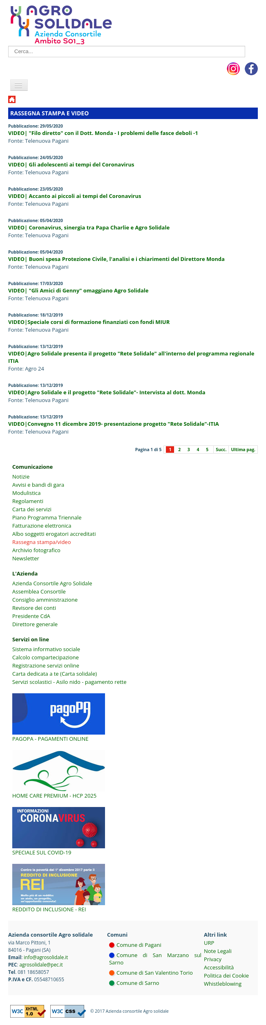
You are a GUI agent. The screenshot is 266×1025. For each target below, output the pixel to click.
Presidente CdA (31, 616)
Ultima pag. (243, 449)
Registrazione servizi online (45, 665)
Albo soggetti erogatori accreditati (54, 533)
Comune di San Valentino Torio (154, 972)
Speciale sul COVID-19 (42, 852)
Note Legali (218, 951)
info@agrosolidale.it (46, 957)
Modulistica (26, 493)
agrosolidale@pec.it (41, 964)
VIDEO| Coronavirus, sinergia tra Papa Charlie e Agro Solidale (89, 227)
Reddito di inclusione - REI (49, 909)
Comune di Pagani (138, 945)
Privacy (212, 959)
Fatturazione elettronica (42, 525)
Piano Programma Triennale (47, 517)
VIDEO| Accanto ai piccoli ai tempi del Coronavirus (74, 196)
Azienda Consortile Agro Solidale (52, 583)
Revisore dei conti (34, 607)
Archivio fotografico (36, 550)
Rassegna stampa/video (41, 542)
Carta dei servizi (31, 509)
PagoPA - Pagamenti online (50, 738)
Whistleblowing (222, 983)
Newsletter (25, 558)
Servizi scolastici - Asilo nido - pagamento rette (69, 682)
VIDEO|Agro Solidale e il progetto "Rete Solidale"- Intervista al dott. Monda (107, 392)
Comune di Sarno (137, 983)
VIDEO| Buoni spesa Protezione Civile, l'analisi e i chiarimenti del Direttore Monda (116, 259)
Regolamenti (27, 501)
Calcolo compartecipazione (45, 657)
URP (209, 942)
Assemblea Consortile (39, 591)
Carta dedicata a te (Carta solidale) (54, 673)
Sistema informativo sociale (46, 649)
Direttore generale (35, 624)
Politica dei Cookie (226, 975)
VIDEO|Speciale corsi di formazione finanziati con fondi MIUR (89, 322)
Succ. (221, 449)
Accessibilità (219, 967)
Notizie (20, 476)
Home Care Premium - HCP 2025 (54, 795)
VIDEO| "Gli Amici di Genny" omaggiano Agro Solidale (78, 290)
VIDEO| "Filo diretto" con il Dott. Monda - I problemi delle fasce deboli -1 (103, 133)
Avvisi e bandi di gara (38, 484)
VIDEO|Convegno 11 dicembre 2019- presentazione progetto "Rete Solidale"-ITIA (113, 423)
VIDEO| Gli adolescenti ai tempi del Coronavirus (71, 164)
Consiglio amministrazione (45, 599)
